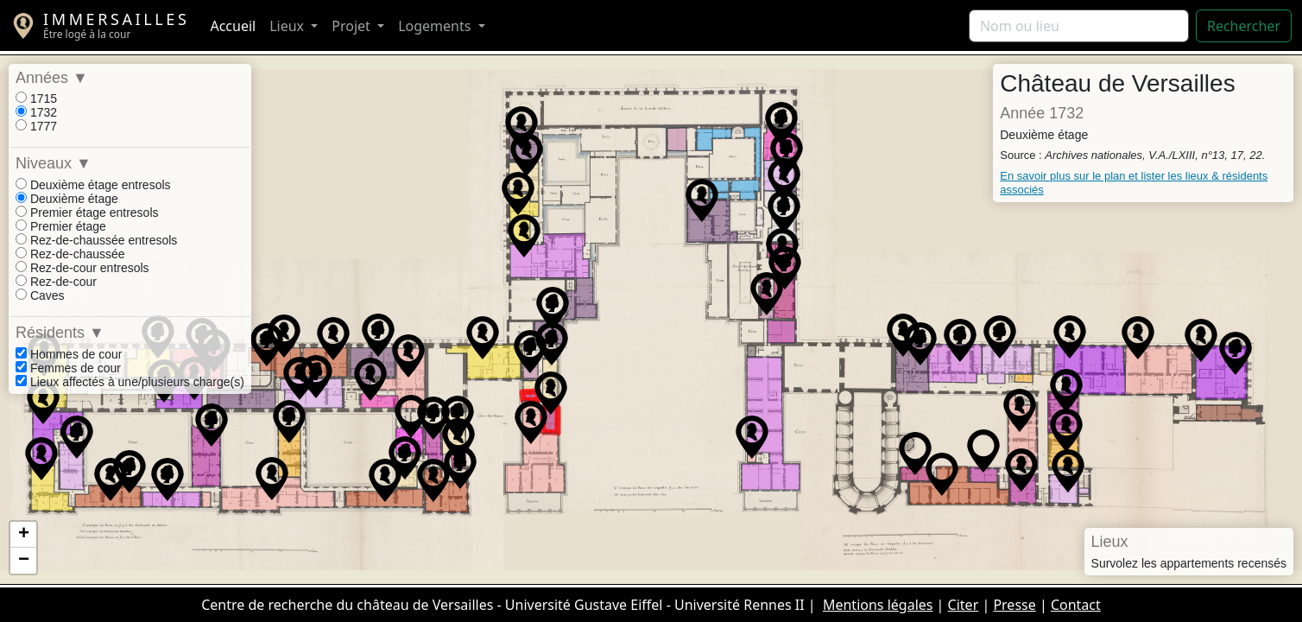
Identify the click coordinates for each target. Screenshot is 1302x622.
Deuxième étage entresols (93, 185)
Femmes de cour (68, 368)
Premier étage (61, 226)
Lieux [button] (288, 25)
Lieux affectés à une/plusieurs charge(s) (130, 382)
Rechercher (1243, 25)
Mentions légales (878, 604)
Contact (1076, 604)
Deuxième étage (67, 199)
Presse (1014, 604)
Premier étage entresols (87, 212)
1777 (36, 126)
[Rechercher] (1079, 26)
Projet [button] (353, 25)
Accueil (233, 25)
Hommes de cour (69, 354)
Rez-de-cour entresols (82, 268)
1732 (36, 112)
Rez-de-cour (56, 282)
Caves (40, 295)
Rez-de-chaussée (70, 254)
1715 (36, 98)
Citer (963, 604)
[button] (999, 337)
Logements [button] (436, 25)
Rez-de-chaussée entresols (96, 240)
